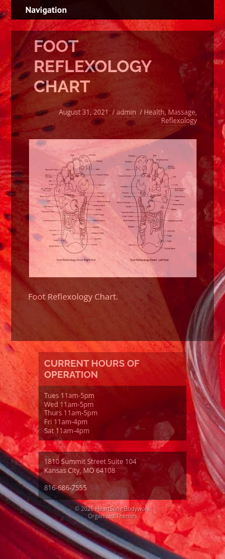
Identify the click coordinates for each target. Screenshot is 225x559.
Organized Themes (112, 516)
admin (126, 112)
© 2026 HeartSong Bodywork (112, 509)
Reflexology (179, 120)
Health (154, 112)
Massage (181, 112)
